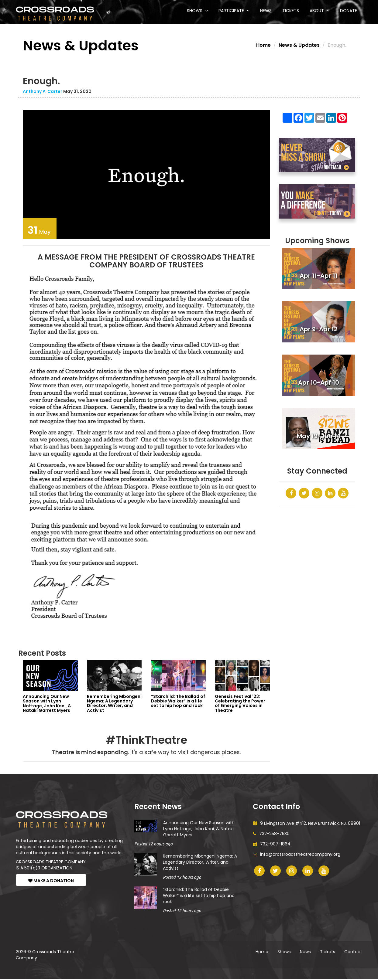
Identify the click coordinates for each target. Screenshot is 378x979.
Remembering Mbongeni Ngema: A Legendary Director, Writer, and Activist (200, 862)
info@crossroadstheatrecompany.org (296, 854)
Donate (348, 11)
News (266, 11)
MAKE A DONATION (51, 881)
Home (263, 45)
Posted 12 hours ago (153, 843)
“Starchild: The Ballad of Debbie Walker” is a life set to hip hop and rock (199, 895)
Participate (233, 11)
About (319, 11)
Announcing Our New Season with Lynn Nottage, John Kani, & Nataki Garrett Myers (199, 829)
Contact (353, 952)
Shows (197, 11)
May (38, 230)
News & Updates (299, 45)
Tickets (290, 11)
